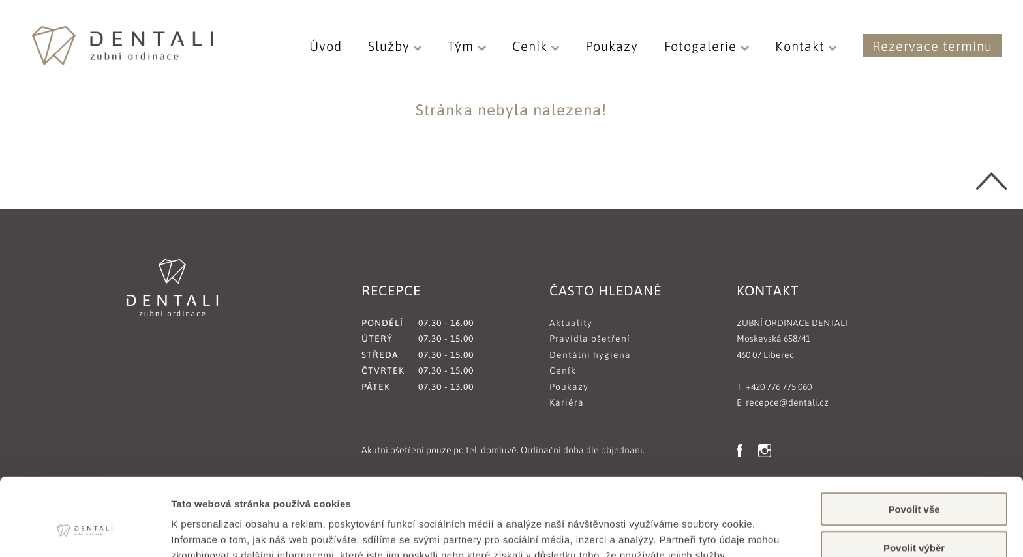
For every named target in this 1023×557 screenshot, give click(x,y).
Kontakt (806, 45)
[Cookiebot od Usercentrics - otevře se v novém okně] (84, 531)
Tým (467, 45)
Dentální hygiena (590, 355)
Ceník (536, 45)
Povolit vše (913, 442)
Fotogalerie (706, 45)
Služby (395, 45)
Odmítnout (914, 518)
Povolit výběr (914, 481)
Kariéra (566, 402)
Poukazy (611, 45)
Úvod (325, 45)
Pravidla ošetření (589, 338)
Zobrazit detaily (689, 531)
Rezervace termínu (932, 45)
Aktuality (570, 323)
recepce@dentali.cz (787, 402)
